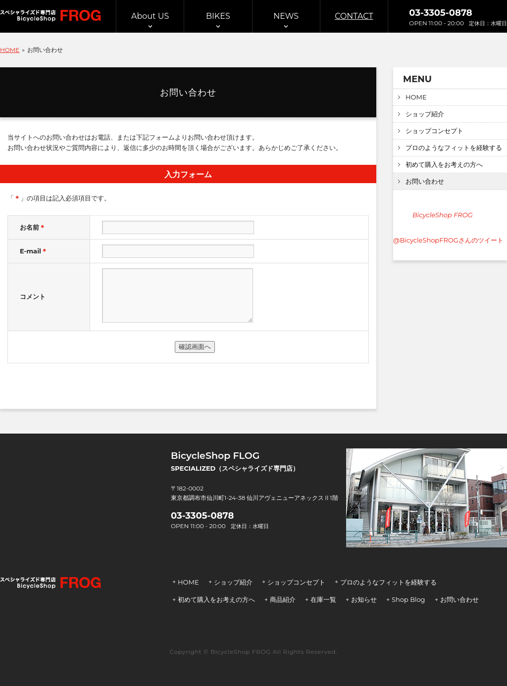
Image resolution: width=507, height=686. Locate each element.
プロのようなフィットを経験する (454, 147)
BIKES (218, 16)
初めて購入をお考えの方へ (444, 164)
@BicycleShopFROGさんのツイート (448, 240)
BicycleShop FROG (442, 215)
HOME (416, 97)
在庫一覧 (323, 599)
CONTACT (354, 16)
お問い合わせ (425, 181)
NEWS (286, 16)
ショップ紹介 (425, 114)
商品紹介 (283, 599)
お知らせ (364, 599)
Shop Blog (408, 599)
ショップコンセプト (434, 131)
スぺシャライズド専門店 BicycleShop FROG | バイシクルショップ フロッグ (50, 16)
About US (150, 16)
